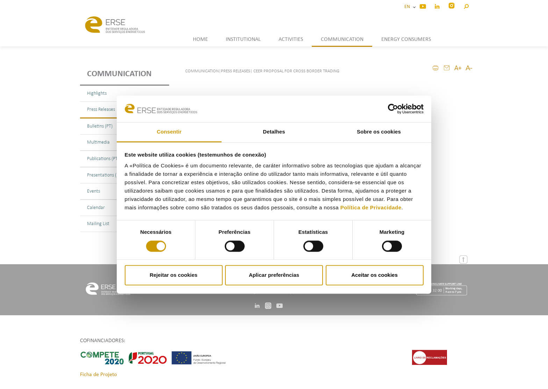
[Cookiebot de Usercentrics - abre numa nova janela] (393, 108)
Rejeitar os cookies (173, 275)
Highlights (97, 93)
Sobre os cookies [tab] (379, 132)
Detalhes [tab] (274, 132)
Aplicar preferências (274, 275)
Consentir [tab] (169, 132)
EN (408, 6)
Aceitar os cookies (374, 275)
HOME (200, 39)
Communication (119, 74)
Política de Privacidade (371, 208)
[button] (466, 5)
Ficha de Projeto (98, 374)
